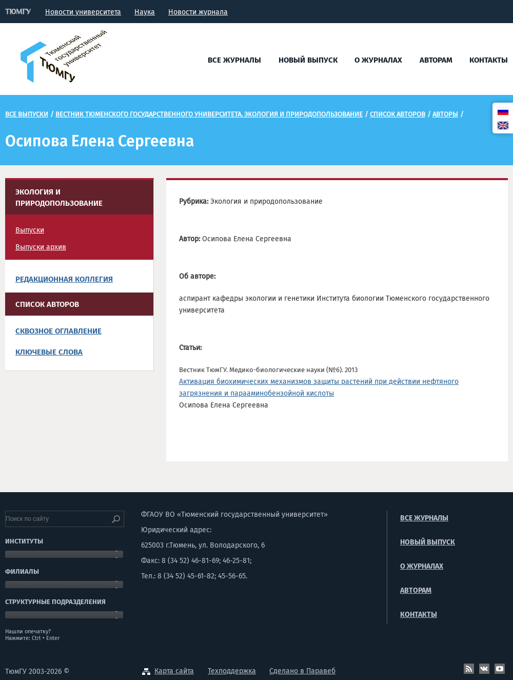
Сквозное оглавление (58, 331)
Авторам (436, 60)
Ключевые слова (49, 352)
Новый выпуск (308, 60)
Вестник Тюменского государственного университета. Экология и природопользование (209, 114)
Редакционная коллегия (64, 279)
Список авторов (397, 114)
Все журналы (234, 60)
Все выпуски (26, 114)
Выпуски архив (40, 247)
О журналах (378, 60)
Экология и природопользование (59, 197)
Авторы (445, 114)
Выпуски (29, 230)
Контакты (488, 60)
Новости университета (83, 12)
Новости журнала (198, 12)
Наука (144, 12)
